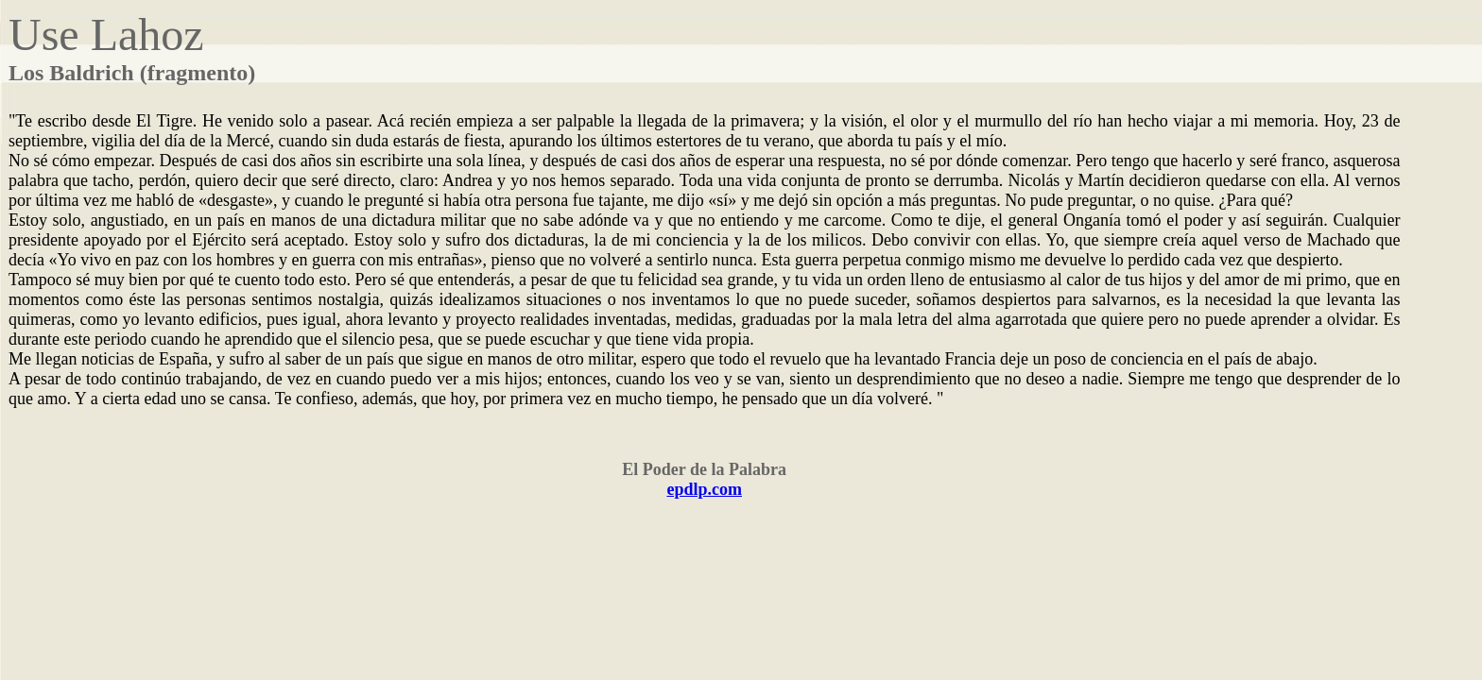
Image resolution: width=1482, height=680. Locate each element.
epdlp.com (704, 489)
